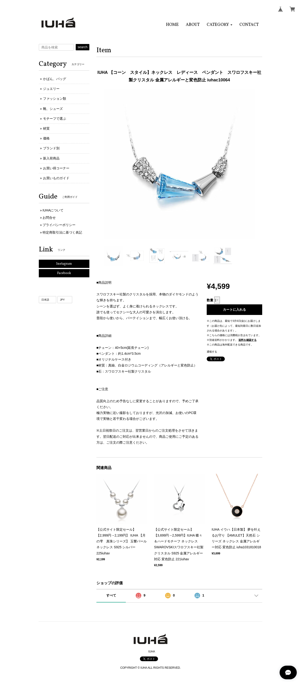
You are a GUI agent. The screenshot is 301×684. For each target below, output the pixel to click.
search (82, 47)
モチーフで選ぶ (54, 118)
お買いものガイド (56, 178)
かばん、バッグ (54, 79)
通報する (212, 351)
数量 (210, 300)
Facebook (64, 273)
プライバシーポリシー (59, 225)
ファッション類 (54, 98)
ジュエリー (51, 89)
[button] (219, 25)
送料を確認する (247, 339)
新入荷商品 (51, 158)
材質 (46, 128)
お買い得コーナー (56, 168)
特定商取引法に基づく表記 (62, 232)
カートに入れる (234, 309)
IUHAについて (53, 210)
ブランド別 (51, 148)
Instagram (64, 264)
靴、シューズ (53, 109)
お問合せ (49, 217)
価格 (46, 138)
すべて (111, 595)
